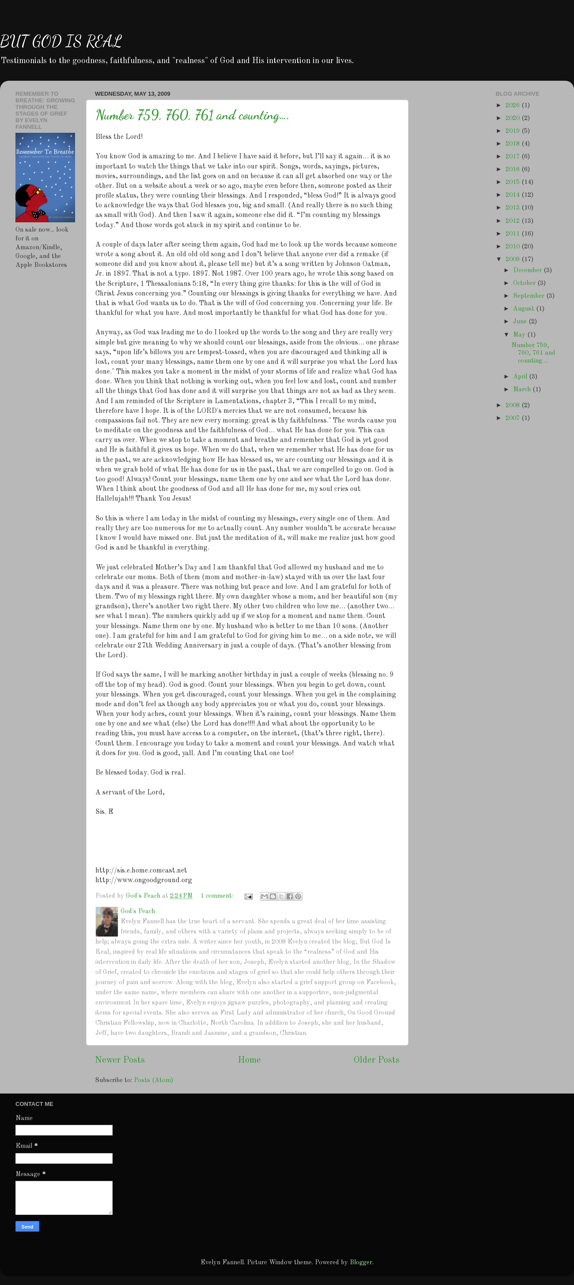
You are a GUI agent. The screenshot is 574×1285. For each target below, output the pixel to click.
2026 (513, 105)
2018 (513, 144)
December (528, 270)
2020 (513, 118)
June (521, 321)
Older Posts (377, 1060)
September (529, 296)
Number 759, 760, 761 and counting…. (192, 115)
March (522, 389)
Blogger (361, 1262)
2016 (513, 169)
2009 (513, 259)
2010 (513, 247)
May (520, 335)
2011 (513, 234)
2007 (513, 418)
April (521, 377)
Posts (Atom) (153, 1080)
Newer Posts (120, 1060)
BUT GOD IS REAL (61, 41)
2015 (513, 182)
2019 (513, 131)
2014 (513, 195)
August (524, 309)
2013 (513, 208)
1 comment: (217, 896)
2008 (513, 405)
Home (249, 1060)
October (525, 283)
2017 (513, 157)
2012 (513, 221)
